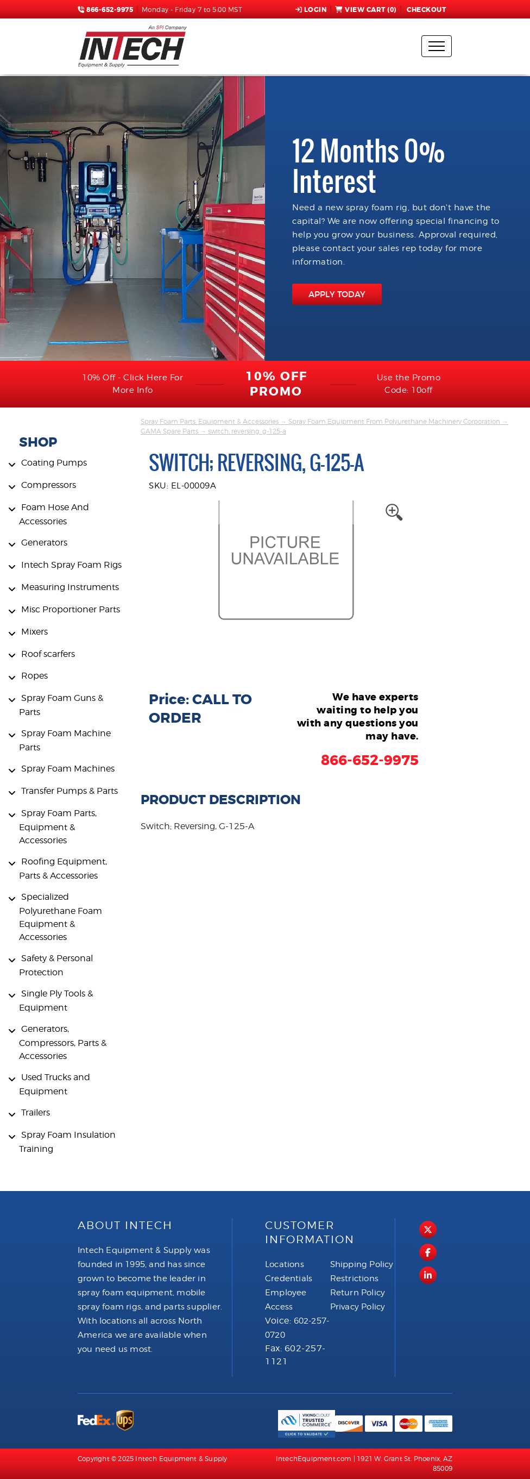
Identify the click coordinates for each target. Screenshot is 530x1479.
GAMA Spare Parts (169, 431)
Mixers (34, 631)
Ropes (34, 675)
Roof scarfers (48, 654)
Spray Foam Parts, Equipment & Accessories (58, 826)
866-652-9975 (105, 9)
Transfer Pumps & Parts (69, 791)
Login (311, 9)
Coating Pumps (54, 463)
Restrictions (354, 1278)
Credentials (288, 1278)
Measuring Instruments (70, 587)
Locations (284, 1264)
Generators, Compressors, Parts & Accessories (62, 1042)
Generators (44, 542)
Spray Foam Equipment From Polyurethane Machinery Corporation (394, 421)
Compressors (48, 485)
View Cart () (365, 9)
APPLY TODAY (336, 294)
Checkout (425, 9)
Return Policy (358, 1293)
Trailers (35, 1112)
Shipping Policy (362, 1264)
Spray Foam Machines (68, 768)
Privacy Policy (358, 1307)
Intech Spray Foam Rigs (71, 565)
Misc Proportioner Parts (70, 609)
